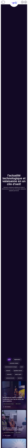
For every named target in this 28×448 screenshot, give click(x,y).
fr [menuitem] (2, 2)
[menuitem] (3, 2)
